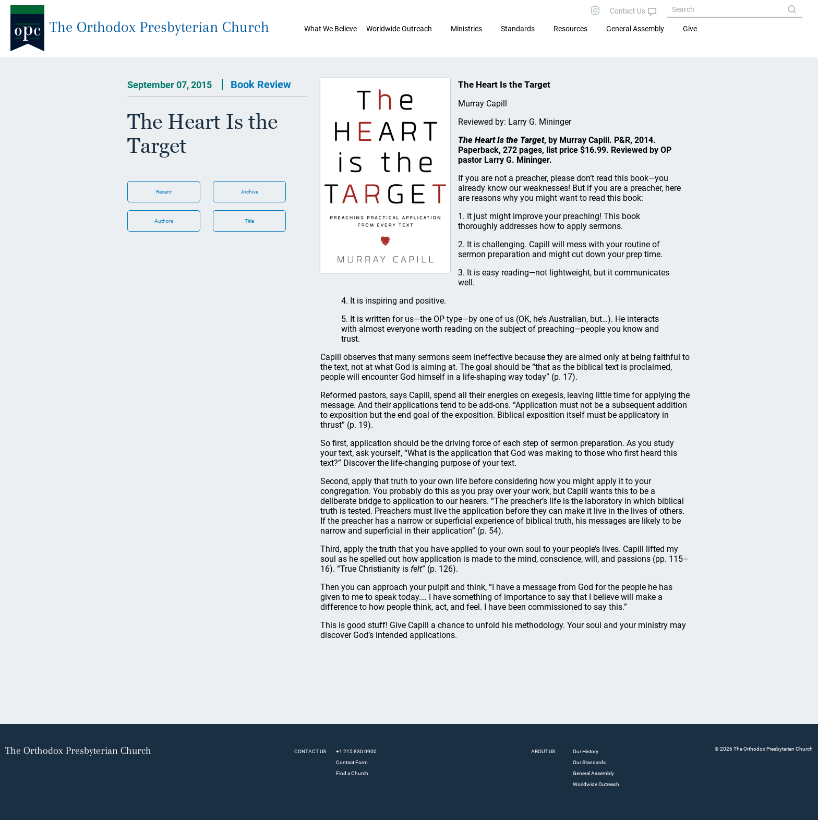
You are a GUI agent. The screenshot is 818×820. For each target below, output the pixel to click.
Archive (249, 192)
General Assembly (635, 29)
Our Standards (589, 762)
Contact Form (352, 762)
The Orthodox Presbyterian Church (159, 26)
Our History (585, 751)
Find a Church (352, 773)
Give (690, 29)
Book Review (261, 84)
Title (249, 221)
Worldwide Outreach (596, 784)
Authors (163, 221)
